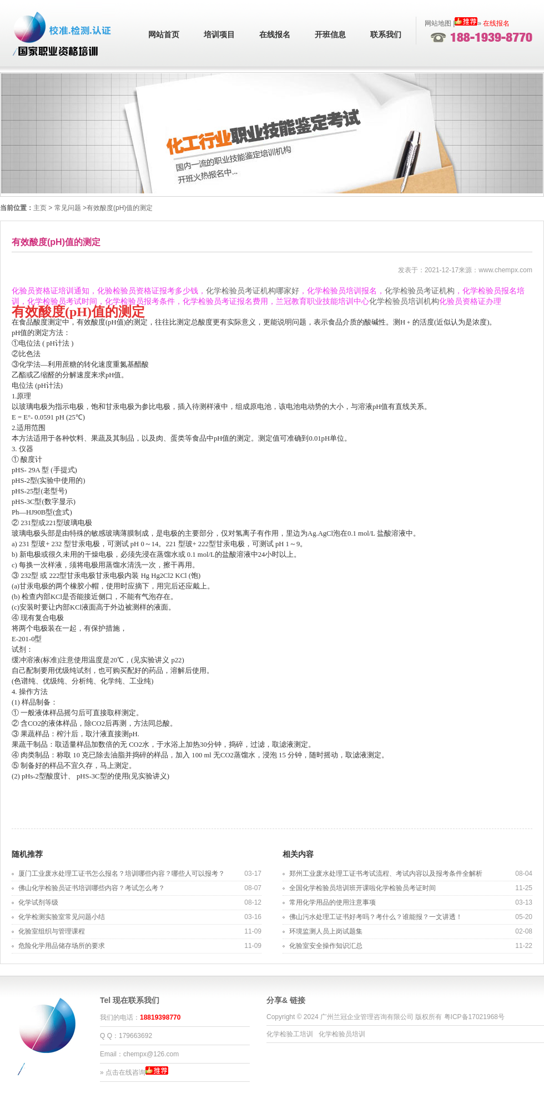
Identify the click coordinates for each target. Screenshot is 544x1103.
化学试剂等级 (38, 902)
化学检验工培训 (289, 1034)
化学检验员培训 (342, 1034)
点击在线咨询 (125, 1072)
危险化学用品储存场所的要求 (61, 946)
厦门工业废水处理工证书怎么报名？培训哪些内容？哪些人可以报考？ (121, 873)
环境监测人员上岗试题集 (325, 931)
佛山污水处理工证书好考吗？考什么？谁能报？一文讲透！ (375, 917)
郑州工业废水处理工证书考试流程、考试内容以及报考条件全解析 (385, 873)
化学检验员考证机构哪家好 (252, 291)
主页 (40, 208)
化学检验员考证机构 (420, 291)
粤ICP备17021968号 (474, 1017)
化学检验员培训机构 (404, 301)
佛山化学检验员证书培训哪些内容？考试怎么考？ (91, 888)
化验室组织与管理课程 (51, 931)
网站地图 (438, 23)
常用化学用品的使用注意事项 (332, 902)
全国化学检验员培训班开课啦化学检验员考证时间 (362, 888)
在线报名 (274, 35)
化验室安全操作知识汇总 (325, 946)
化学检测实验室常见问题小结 (61, 917)
